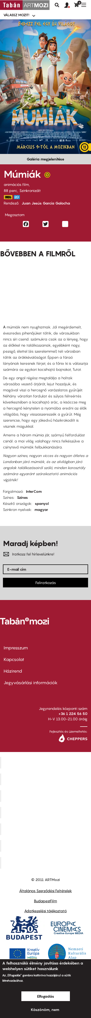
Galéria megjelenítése (45, 159)
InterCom (34, 491)
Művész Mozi (46, 795)
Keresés (57, 5)
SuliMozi (46, 829)
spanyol (42, 503)
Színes (22, 497)
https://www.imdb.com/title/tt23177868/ (8, 197)
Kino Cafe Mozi (46, 779)
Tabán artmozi (46, 846)
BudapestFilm (45, 901)
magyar (41, 509)
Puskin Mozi (46, 812)
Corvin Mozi (46, 762)
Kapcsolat (14, 659)
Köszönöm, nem (45, 1009)
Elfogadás (45, 996)
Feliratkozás (45, 582)
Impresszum (16, 647)
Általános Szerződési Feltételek (45, 891)
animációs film (16, 184)
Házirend (13, 671)
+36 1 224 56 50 (72, 713)
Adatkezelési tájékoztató (45, 911)
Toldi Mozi (46, 862)
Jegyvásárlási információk (31, 682)
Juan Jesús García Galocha (46, 203)
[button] (69, 5)
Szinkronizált (30, 190)
